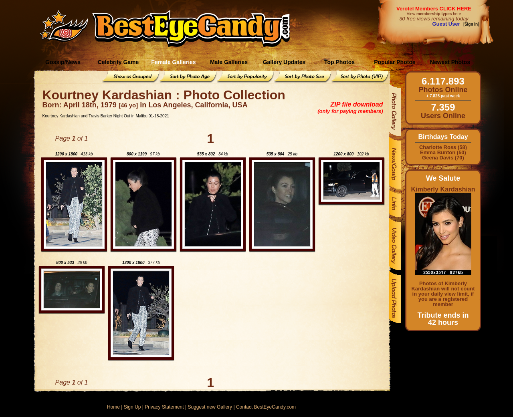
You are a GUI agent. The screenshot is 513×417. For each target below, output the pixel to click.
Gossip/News (63, 62)
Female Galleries (173, 62)
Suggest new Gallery (210, 407)
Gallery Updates (284, 62)
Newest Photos (450, 62)
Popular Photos (394, 62)
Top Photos (339, 62)
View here (434, 14)
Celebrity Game (118, 62)
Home (113, 407)
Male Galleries (229, 62)
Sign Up (132, 407)
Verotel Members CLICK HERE (433, 9)
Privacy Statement (164, 407)
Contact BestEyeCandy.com (266, 407)
